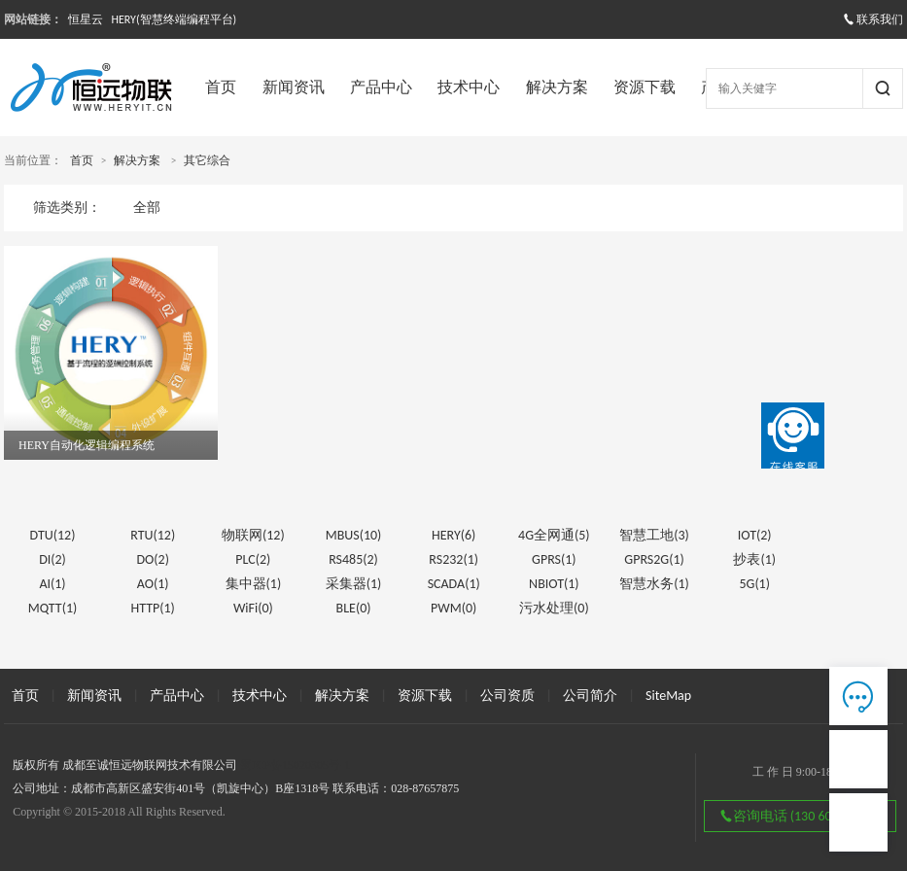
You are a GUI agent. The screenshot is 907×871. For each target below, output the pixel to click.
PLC (252, 559)
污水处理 (554, 608)
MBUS (354, 535)
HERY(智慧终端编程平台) (173, 19)
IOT (755, 535)
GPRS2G (653, 559)
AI (52, 583)
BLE (353, 608)
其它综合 (207, 160)
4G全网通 (554, 535)
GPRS (554, 559)
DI (52, 559)
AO (153, 583)
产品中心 (381, 87)
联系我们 (873, 19)
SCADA (454, 583)
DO (152, 559)
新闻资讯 (293, 87)
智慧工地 (654, 535)
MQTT (53, 608)
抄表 (754, 559)
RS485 (353, 559)
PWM (453, 608)
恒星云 (85, 19)
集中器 (254, 583)
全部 (146, 207)
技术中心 (468, 87)
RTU (152, 535)
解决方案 (557, 87)
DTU (53, 535)
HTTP (152, 608)
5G (754, 583)
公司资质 (507, 695)
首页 (220, 87)
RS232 (453, 559)
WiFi (253, 608)
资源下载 (644, 87)
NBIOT (554, 583)
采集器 (354, 583)
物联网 (253, 535)
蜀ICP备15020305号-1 (295, 765)
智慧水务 (654, 583)
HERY (453, 535)
